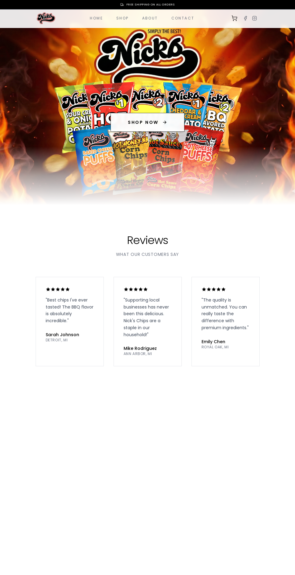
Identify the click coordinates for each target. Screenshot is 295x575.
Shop (122, 18)
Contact (183, 18)
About (150, 18)
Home (96, 18)
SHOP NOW (147, 122)
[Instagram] (254, 18)
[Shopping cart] (234, 18)
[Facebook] (245, 18)
